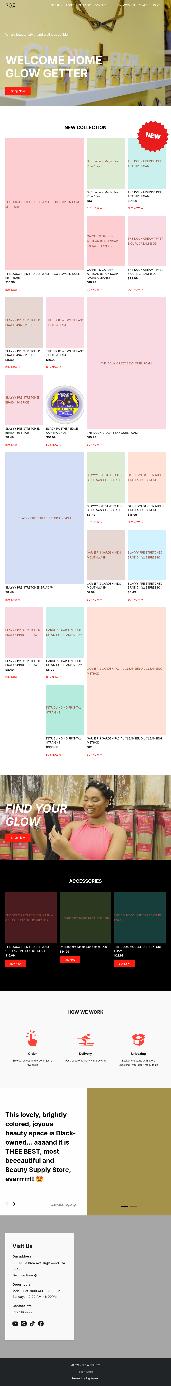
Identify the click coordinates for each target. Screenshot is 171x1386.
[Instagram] (24, 1323)
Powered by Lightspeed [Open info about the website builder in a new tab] (85, 1378)
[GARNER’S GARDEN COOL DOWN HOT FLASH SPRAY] (65, 643)
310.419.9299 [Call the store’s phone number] (22, 1312)
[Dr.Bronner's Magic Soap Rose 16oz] (106, 174)
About (70, 5)
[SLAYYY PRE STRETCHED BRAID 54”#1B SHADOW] (24, 643)
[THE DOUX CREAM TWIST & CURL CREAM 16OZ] (147, 254)
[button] (10, 5)
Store (56, 5)
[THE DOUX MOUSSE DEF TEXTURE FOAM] (147, 174)
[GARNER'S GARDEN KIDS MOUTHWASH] (106, 566)
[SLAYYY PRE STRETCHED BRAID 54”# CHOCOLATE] (106, 488)
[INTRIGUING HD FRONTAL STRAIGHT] (65, 721)
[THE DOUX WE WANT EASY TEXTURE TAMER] (65, 333)
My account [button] (126, 5)
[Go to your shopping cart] (159, 5)
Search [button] (144, 5)
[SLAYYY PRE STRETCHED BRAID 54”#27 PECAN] (24, 333)
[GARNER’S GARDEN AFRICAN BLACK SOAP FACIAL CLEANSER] (106, 254)
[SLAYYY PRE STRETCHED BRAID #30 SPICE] (24, 411)
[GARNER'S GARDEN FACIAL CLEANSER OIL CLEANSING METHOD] (126, 682)
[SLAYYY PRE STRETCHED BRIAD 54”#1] (44, 527)
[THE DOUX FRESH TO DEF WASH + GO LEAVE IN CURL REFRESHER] (44, 215)
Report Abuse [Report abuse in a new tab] (85, 1371)
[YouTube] (15, 1323)
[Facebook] (41, 1323)
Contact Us (103, 5)
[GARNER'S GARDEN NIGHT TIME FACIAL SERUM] (147, 488)
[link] (13, 290)
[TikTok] (32, 1323)
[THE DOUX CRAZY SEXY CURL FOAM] (126, 372)
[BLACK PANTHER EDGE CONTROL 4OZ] (65, 411)
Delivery (84, 5)
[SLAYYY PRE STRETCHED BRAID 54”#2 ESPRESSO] (147, 566)
